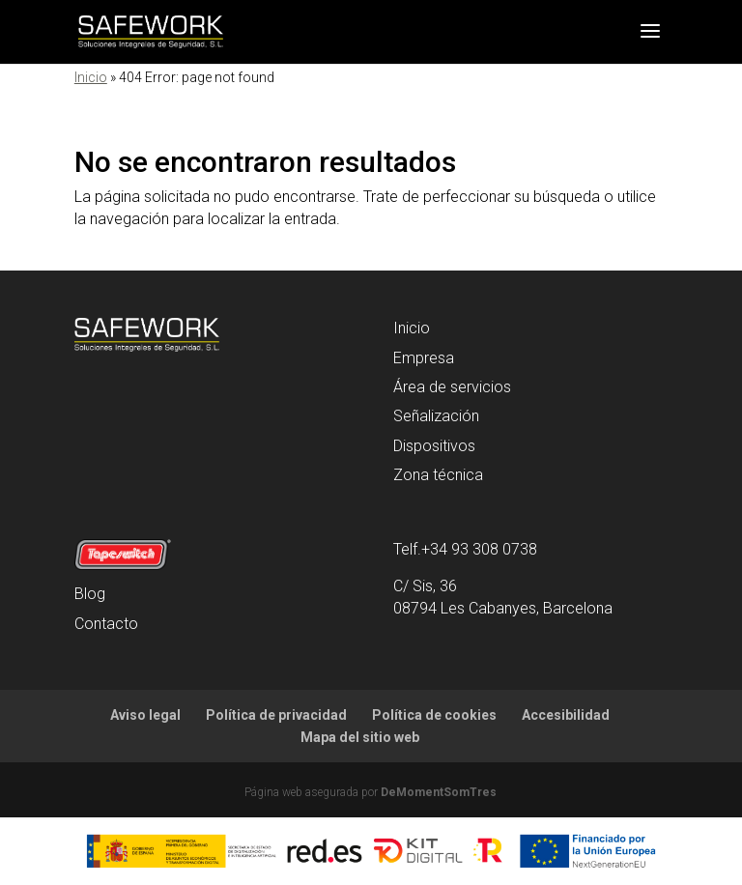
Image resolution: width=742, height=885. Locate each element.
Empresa (423, 358)
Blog (89, 594)
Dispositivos (434, 446)
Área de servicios (452, 387)
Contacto (106, 623)
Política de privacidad (276, 715)
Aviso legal (145, 715)
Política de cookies (434, 715)
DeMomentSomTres (439, 792)
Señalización (436, 416)
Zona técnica (438, 475)
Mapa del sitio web (359, 737)
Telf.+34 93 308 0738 (465, 549)
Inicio (90, 77)
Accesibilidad (566, 715)
